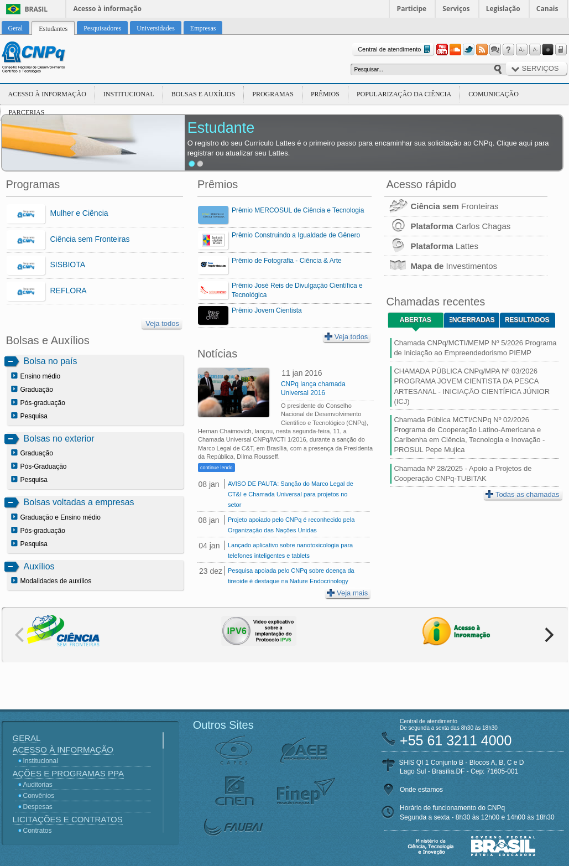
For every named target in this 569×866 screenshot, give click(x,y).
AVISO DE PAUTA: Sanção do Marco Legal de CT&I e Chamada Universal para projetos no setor (290, 494)
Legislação (503, 8)
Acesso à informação (108, 8)
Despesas (38, 807)
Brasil (36, 9)
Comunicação (493, 94)
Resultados (527, 320)
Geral (27, 738)
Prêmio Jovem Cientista (267, 310)
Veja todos (162, 323)
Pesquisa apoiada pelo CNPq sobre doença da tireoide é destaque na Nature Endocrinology (291, 575)
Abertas (415, 320)
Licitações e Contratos (68, 819)
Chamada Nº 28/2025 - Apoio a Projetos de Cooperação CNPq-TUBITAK (462, 473)
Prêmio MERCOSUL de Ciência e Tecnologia (298, 210)
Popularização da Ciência (404, 94)
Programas (273, 94)
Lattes (431, 246)
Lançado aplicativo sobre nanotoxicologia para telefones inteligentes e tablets (290, 550)
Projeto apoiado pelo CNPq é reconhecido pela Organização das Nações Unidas (291, 524)
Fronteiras (441, 206)
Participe (412, 8)
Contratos (37, 830)
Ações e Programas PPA (68, 773)
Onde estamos (421, 790)
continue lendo (216, 467)
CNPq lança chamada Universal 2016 (313, 388)
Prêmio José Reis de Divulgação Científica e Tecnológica (297, 290)
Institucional (128, 94)
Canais (547, 8)
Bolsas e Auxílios (203, 94)
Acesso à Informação (47, 94)
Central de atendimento (395, 49)
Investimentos (440, 266)
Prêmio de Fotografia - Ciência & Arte (287, 261)
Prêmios (325, 94)
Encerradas (472, 320)
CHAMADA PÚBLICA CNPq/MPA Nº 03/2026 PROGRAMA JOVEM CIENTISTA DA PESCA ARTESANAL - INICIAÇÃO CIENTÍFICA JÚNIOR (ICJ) (472, 386)
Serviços (455, 8)
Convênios (39, 796)
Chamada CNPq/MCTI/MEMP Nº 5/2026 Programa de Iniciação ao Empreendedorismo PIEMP (475, 348)
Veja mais (347, 593)
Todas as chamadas (523, 494)
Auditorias (38, 785)
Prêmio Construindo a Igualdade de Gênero (296, 235)
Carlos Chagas (447, 226)
